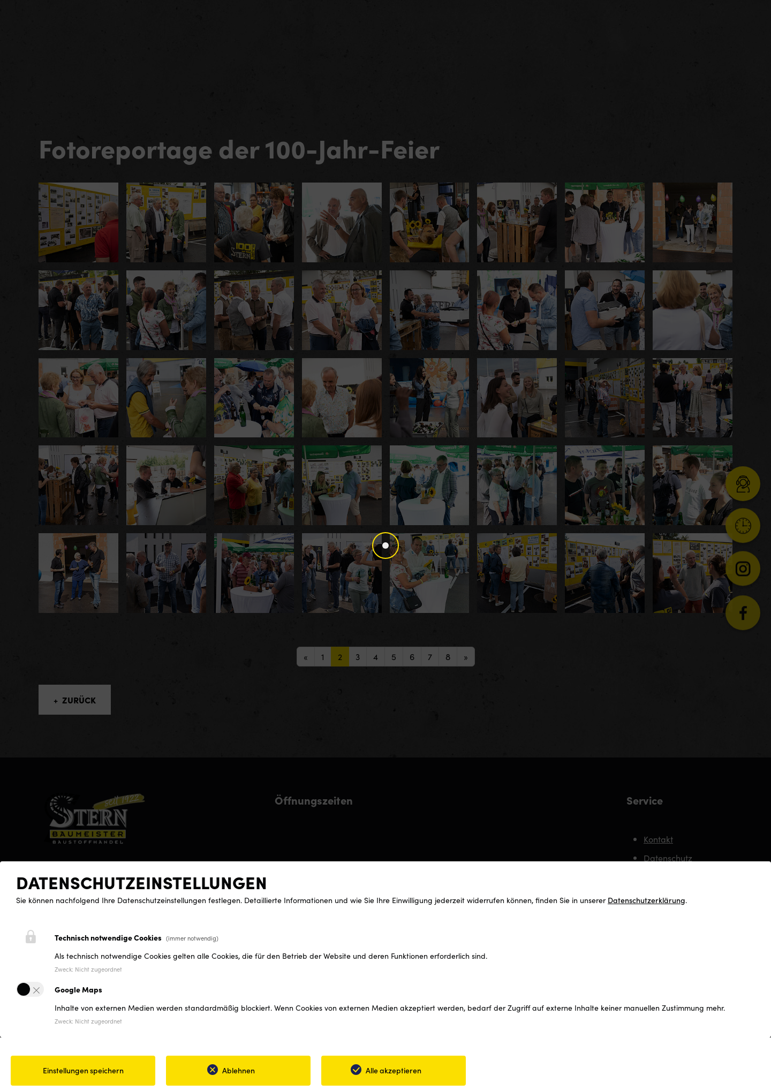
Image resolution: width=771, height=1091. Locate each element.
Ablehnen (238, 1070)
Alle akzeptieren (393, 1070)
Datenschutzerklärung (646, 900)
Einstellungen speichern (83, 1070)
